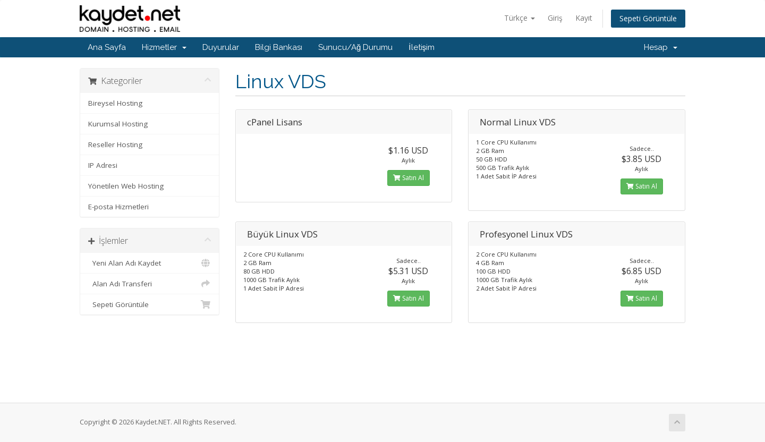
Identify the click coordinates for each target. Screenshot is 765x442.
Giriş (555, 18)
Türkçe (519, 18)
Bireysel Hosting (115, 103)
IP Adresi (102, 165)
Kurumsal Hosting (118, 124)
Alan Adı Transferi (149, 283)
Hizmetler (164, 47)
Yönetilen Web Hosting (126, 186)
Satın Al (408, 177)
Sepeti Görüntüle (648, 18)
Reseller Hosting (115, 144)
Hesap (660, 47)
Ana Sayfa (107, 47)
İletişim (422, 47)
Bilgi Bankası (278, 47)
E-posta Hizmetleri (118, 206)
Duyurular (220, 47)
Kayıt (583, 18)
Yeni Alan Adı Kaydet (149, 263)
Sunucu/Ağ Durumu (355, 47)
